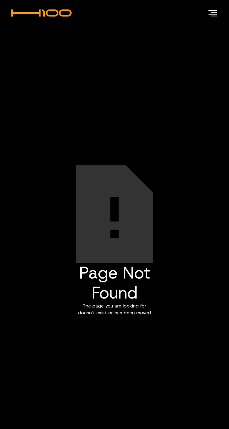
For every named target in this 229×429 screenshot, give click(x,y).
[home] (45, 13)
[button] (212, 13)
